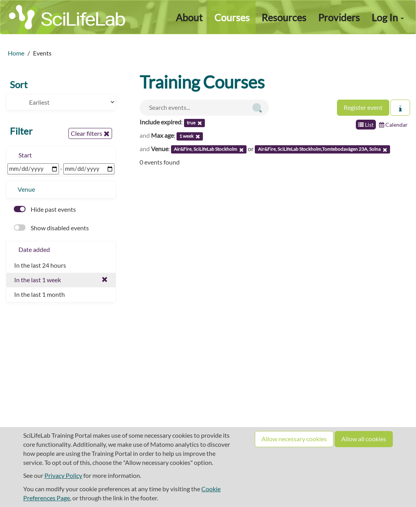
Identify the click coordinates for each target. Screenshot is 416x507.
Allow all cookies (363, 438)
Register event (363, 107)
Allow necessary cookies (294, 438)
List (366, 124)
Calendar (393, 124)
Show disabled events (51, 227)
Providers (339, 17)
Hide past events (45, 209)
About (189, 17)
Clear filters (90, 133)
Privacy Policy (63, 475)
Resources (283, 17)
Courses (232, 17)
